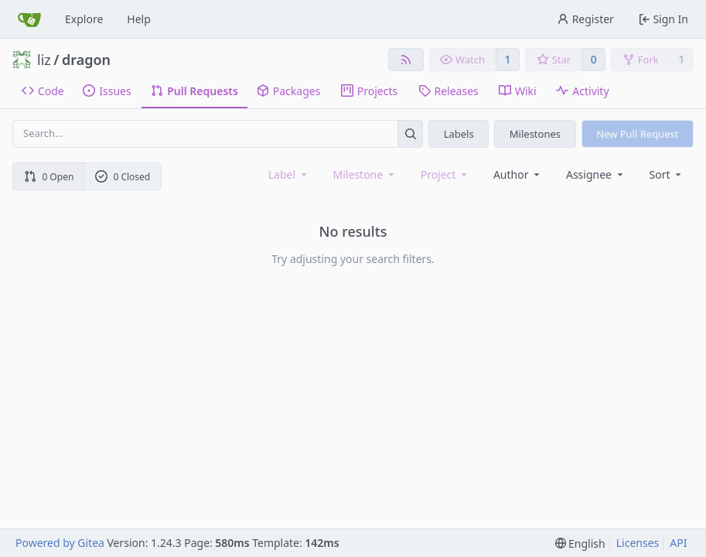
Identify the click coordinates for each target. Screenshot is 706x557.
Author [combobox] (517, 174)
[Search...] (410, 133)
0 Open (49, 176)
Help (139, 19)
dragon (86, 59)
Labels (459, 134)
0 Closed (123, 176)
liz (44, 59)
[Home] (29, 19)
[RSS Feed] (406, 59)
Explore (84, 19)
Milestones (535, 134)
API (678, 542)
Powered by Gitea (59, 542)
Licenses (638, 542)
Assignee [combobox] (596, 174)
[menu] (666, 174)
